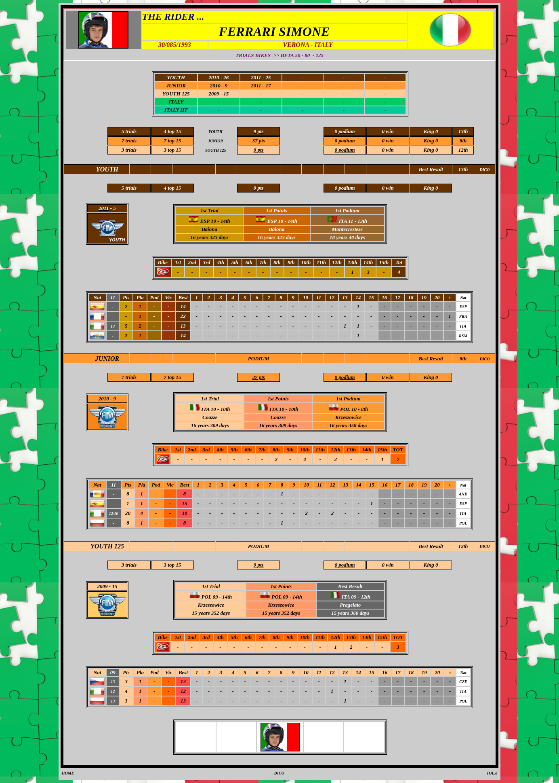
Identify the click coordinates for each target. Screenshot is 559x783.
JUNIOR (107, 358)
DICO (484, 359)
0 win (388, 150)
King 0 (431, 141)
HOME (68, 773)
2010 (104, 399)
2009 (102, 586)
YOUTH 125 (107, 546)
